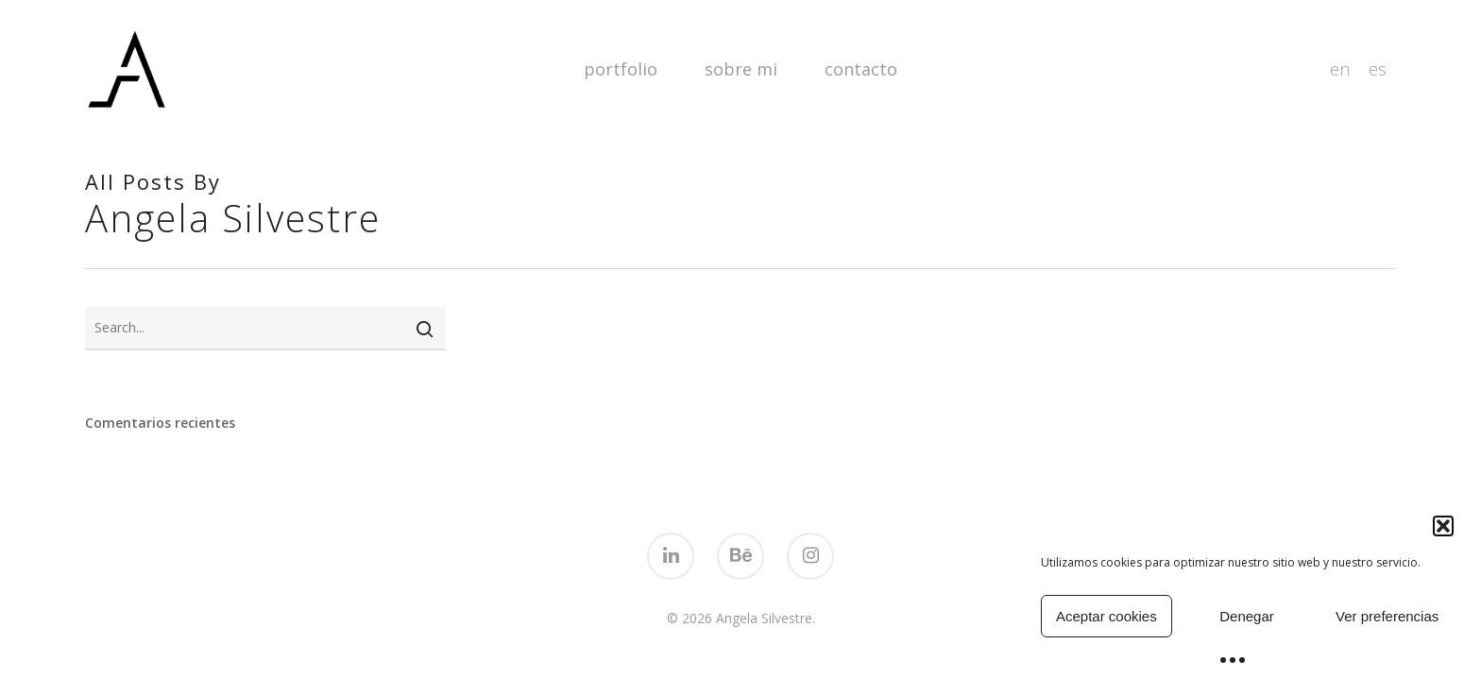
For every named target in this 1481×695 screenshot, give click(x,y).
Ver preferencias (1387, 616)
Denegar (1246, 616)
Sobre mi (741, 68)
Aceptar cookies (1106, 616)
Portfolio (620, 68)
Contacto (861, 68)
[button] (1443, 526)
